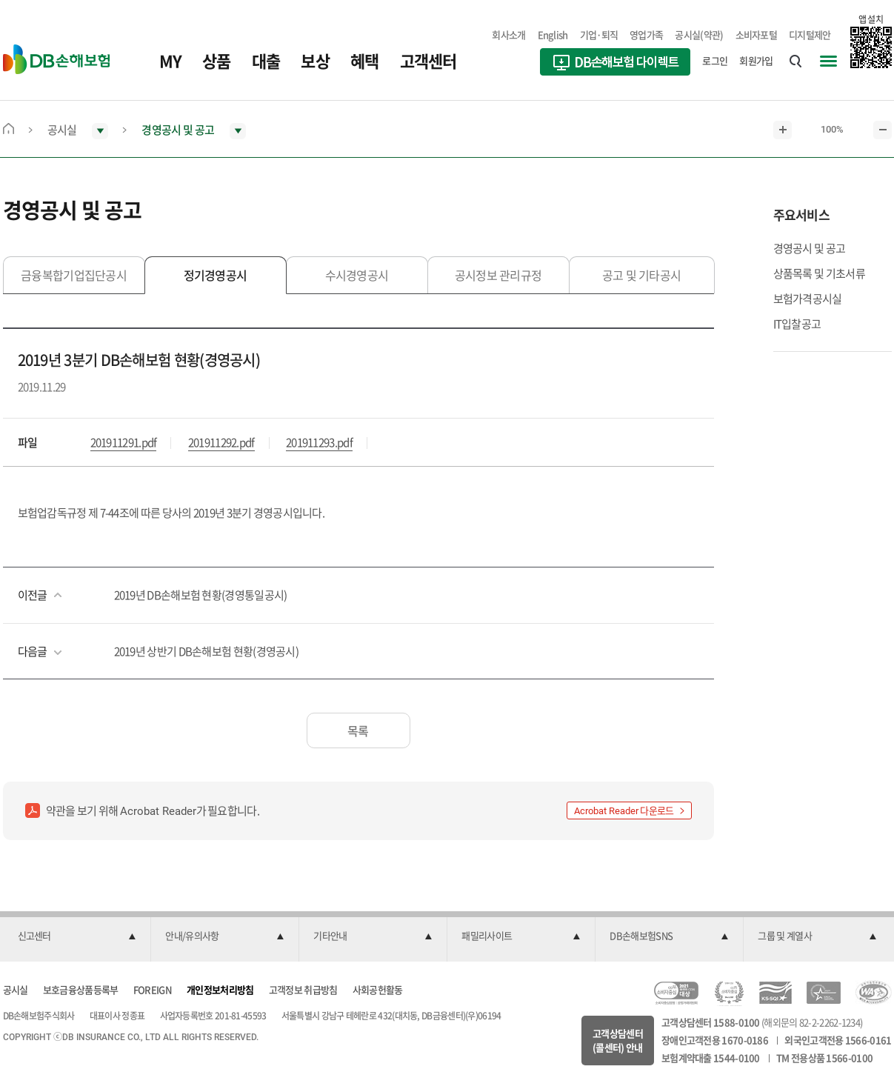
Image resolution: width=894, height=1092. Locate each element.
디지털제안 (810, 34)
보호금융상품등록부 (81, 989)
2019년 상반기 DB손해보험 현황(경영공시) (206, 651)
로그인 (714, 60)
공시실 (15, 989)
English (553, 34)
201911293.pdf (319, 442)
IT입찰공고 (797, 324)
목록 (358, 730)
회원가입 (756, 60)
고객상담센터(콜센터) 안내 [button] (618, 1040)
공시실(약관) (699, 34)
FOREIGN (152, 989)
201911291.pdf (123, 442)
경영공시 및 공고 (809, 248)
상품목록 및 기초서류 (819, 273)
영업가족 (646, 34)
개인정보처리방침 (220, 989)
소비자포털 (756, 34)
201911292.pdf (221, 442)
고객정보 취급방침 (303, 989)
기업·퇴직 (599, 34)
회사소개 (508, 34)
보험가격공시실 (807, 298)
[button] (77, 936)
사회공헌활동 (378, 989)
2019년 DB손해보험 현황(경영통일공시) (200, 595)
